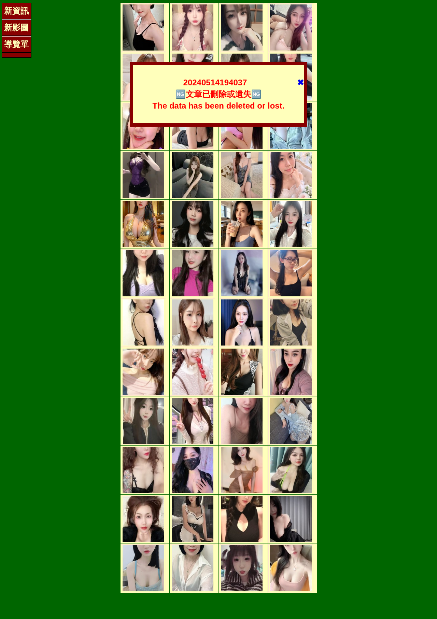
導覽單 (16, 44)
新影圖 (16, 27)
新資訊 (16, 10)
